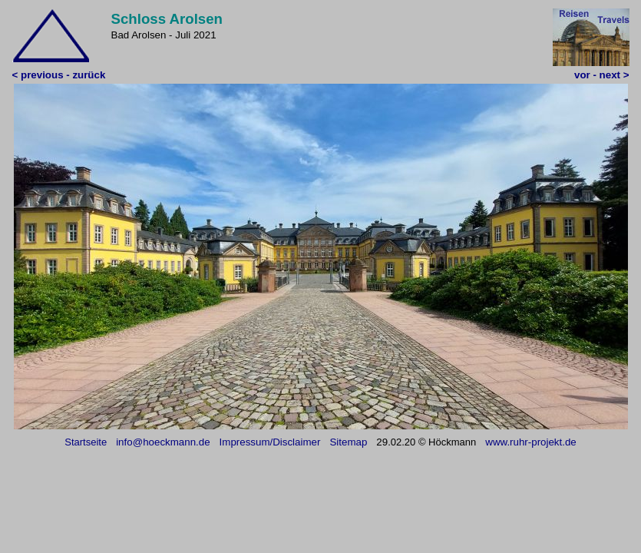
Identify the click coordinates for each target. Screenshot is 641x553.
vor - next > (601, 75)
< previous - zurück (59, 75)
